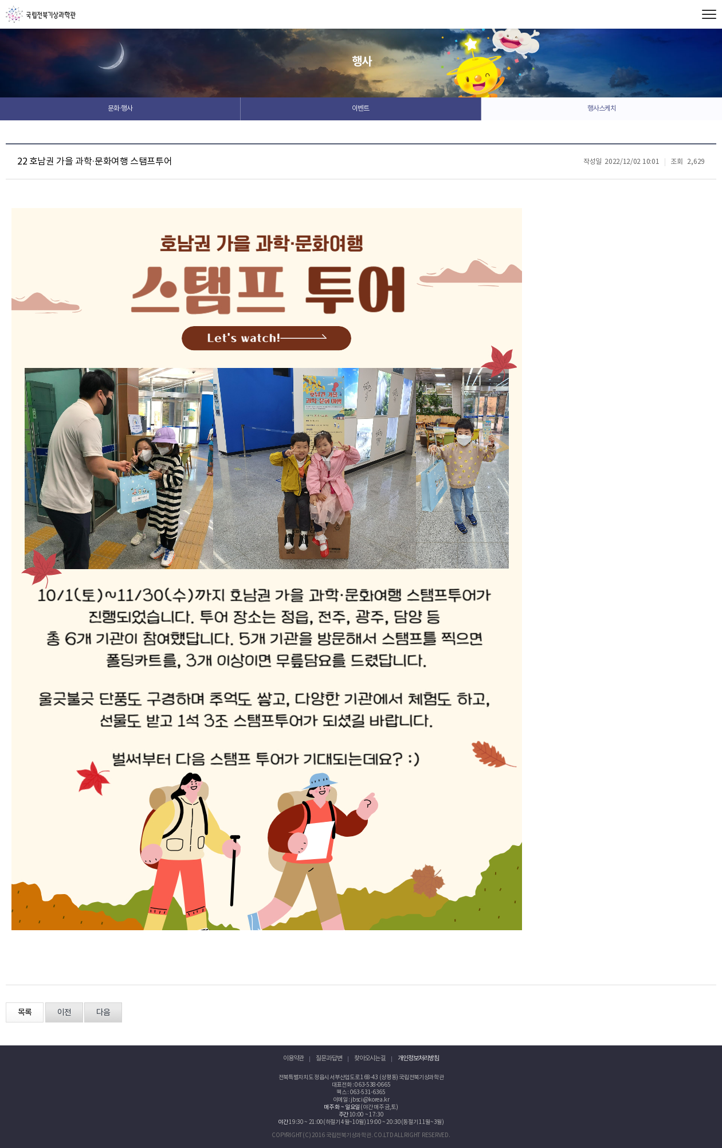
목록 (25, 1012)
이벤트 (360, 108)
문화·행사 (120, 108)
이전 (64, 1012)
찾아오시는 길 (370, 1058)
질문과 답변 (329, 1058)
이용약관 (293, 1058)
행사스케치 (601, 108)
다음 (103, 1012)
